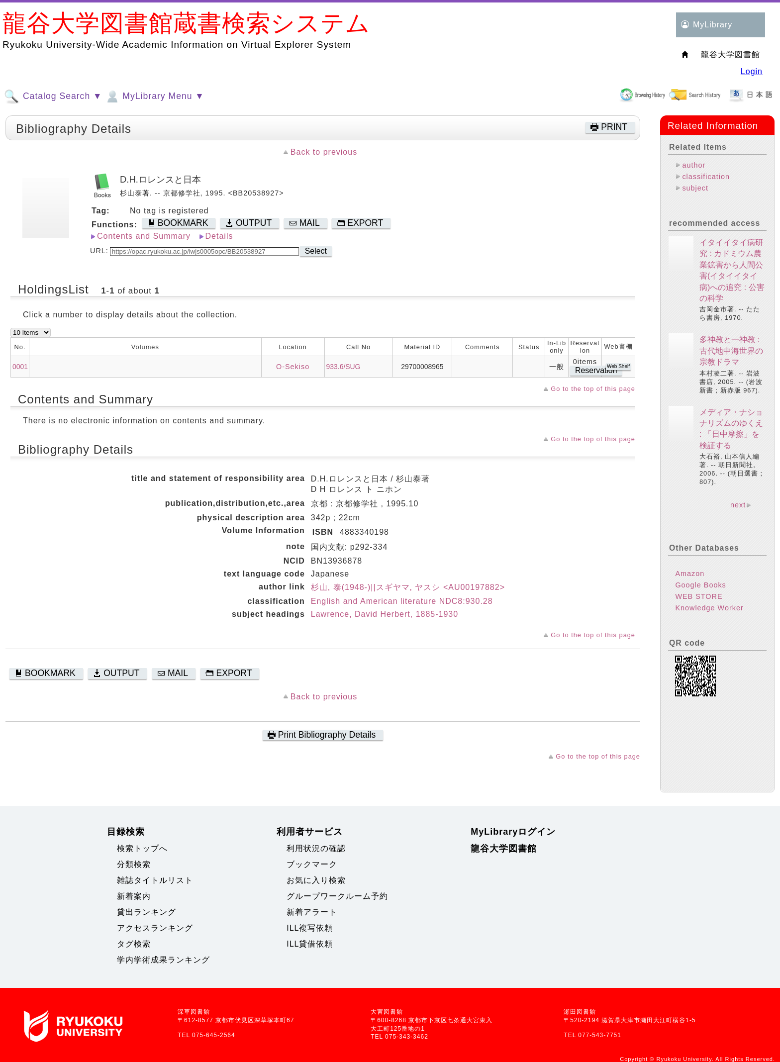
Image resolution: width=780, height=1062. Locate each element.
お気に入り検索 (316, 880)
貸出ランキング (146, 912)
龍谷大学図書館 (504, 849)
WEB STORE (698, 596)
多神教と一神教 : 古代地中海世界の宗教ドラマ (731, 350)
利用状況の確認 (316, 848)
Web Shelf (618, 366)
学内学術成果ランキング (163, 960)
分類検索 (134, 864)
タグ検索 (134, 944)
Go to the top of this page (593, 388)
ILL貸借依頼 (310, 944)
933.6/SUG (343, 367)
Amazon (689, 574)
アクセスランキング (155, 928)
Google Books (700, 585)
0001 (20, 367)
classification (706, 177)
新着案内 (134, 896)
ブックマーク (312, 864)
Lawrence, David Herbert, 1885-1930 (384, 614)
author (693, 165)
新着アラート (312, 912)
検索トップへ (142, 848)
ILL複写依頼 (310, 928)
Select (316, 251)
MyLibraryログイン (513, 832)
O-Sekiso (292, 367)
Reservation (596, 370)
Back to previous (324, 152)
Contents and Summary (144, 236)
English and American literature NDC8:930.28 (402, 601)
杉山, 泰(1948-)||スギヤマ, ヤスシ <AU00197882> (408, 587)
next (738, 505)
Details (219, 236)
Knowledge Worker (709, 608)
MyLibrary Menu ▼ (154, 96)
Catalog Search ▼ (53, 96)
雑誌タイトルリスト (155, 880)
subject (695, 188)
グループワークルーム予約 (337, 896)
